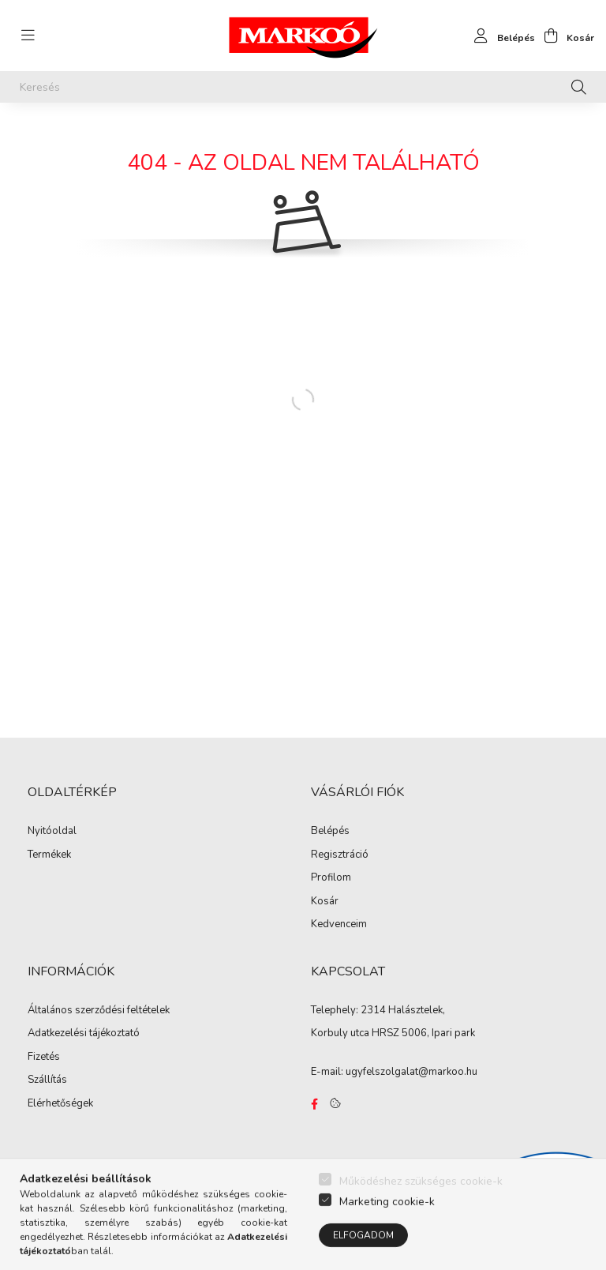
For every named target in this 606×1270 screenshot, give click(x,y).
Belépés (330, 831)
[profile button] (500, 35)
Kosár (325, 902)
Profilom (331, 878)
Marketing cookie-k (387, 1229)
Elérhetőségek (60, 1104)
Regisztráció (339, 855)
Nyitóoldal (52, 831)
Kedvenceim (339, 925)
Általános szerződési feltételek (99, 1011)
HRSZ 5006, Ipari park (423, 1033)
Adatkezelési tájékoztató (84, 1034)
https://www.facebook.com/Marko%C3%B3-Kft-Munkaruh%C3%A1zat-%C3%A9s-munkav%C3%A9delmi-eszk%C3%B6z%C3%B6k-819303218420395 (314, 1104)
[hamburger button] (27, 35)
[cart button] (564, 35)
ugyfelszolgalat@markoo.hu (411, 1072)
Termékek (49, 855)
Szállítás (47, 1080)
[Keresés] (303, 87)
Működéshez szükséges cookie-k (421, 1208)
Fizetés (44, 1057)
